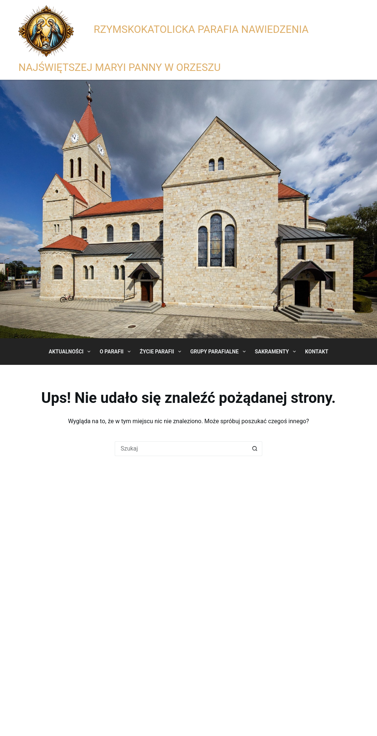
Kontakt (316, 352)
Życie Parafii (162, 351)
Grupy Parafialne (219, 351)
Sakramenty (277, 351)
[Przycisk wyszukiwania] (255, 448)
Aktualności (71, 351)
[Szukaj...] (181, 448)
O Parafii (116, 351)
